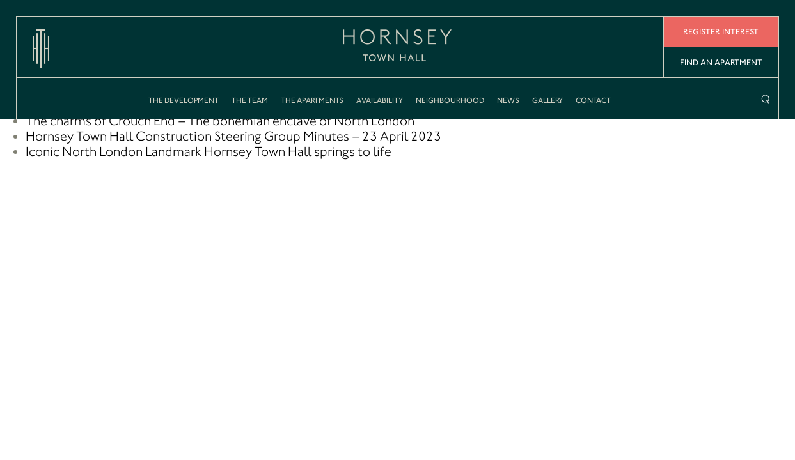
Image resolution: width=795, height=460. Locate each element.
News (508, 100)
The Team (250, 100)
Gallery (547, 100)
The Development (183, 100)
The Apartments (312, 100)
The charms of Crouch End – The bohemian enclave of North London (220, 120)
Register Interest (721, 31)
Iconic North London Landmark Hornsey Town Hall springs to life (208, 151)
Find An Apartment (721, 62)
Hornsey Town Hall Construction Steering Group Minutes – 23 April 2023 (233, 136)
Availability (379, 100)
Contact (593, 100)
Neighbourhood (450, 100)
